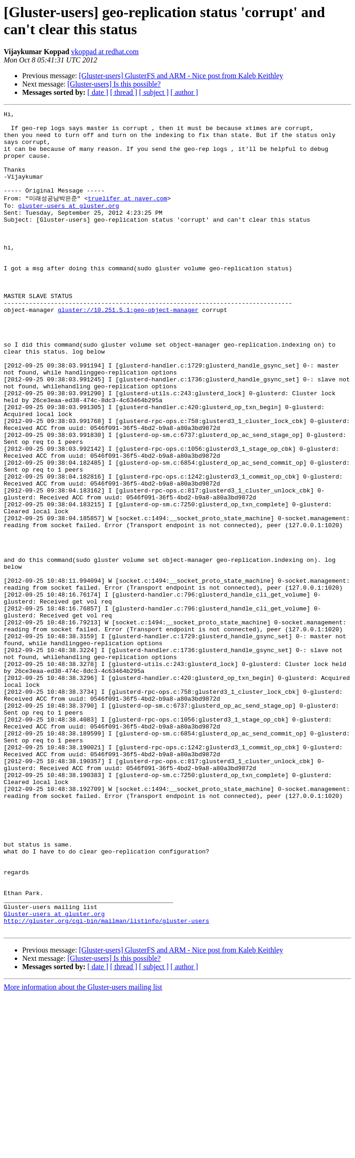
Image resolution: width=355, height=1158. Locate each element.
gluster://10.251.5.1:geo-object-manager (128, 349)
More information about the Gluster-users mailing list (83, 1150)
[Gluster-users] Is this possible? (114, 84)
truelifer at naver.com (127, 215)
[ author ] (184, 92)
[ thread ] (123, 92)
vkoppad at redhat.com (105, 52)
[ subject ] (154, 92)
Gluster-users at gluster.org (54, 1074)
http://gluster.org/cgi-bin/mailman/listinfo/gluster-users (106, 1082)
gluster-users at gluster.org (68, 224)
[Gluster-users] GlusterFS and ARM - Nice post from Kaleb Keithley (181, 76)
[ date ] (97, 92)
